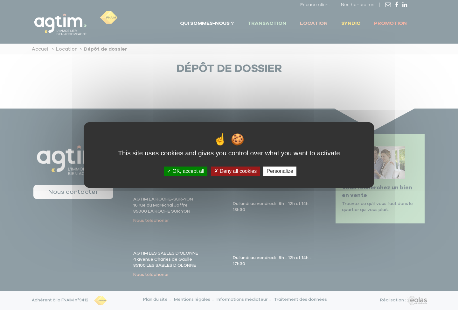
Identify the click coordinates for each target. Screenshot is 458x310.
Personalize (280, 171)
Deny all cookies (235, 171)
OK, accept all (185, 171)
